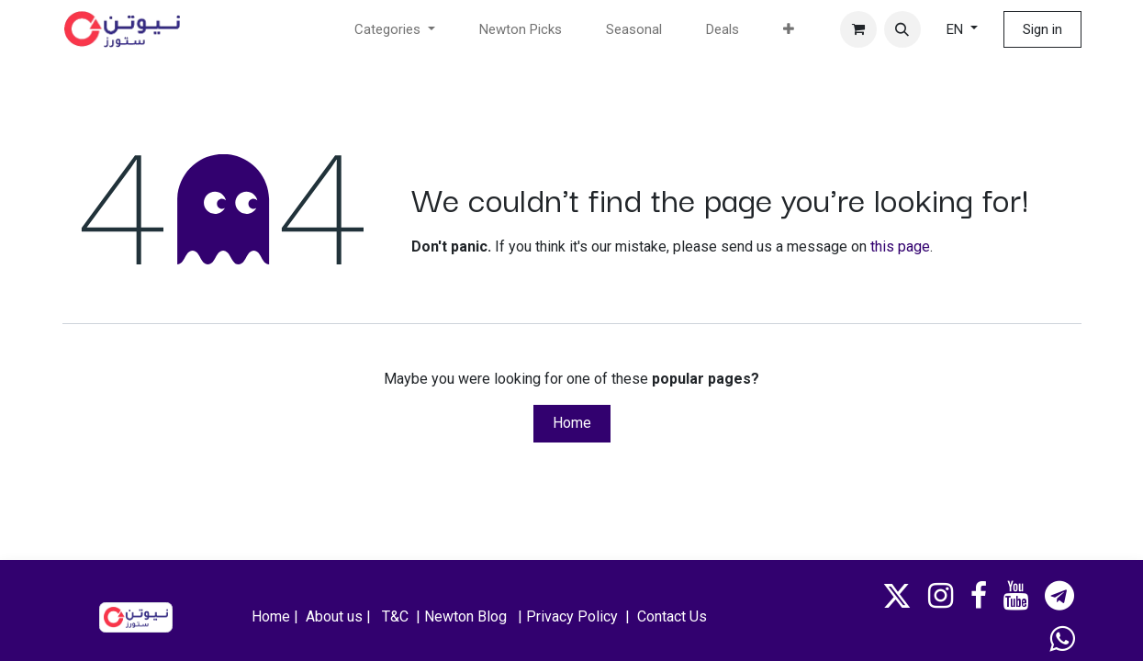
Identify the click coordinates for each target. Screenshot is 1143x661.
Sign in (1042, 29)
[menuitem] (520, 30)
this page (900, 246)
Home (572, 422)
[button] (902, 29)
